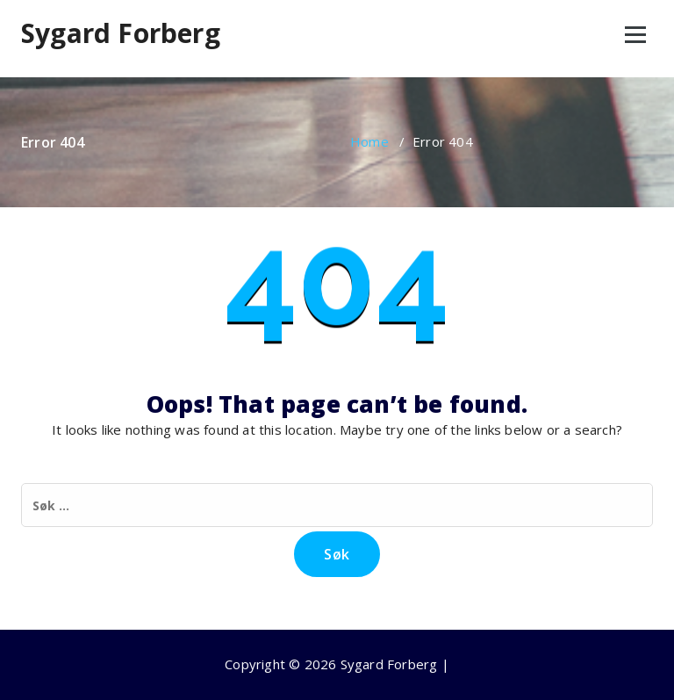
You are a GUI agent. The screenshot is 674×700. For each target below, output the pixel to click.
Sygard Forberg (120, 33)
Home (369, 141)
